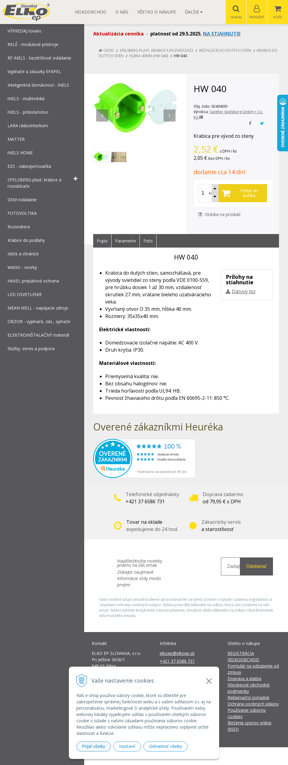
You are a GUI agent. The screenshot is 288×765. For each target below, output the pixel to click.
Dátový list (244, 291)
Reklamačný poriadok (248, 698)
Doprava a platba (244, 679)
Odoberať (256, 566)
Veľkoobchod (90, 12)
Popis (102, 241)
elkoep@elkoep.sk (177, 653)
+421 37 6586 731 (177, 661)
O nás (121, 12)
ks (210, 193)
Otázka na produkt (219, 214)
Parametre (125, 241)
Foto (148, 241)
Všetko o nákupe (156, 12)
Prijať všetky (93, 746)
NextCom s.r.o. (252, 756)
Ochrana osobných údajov (253, 704)
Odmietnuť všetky (165, 746)
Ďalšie (194, 12)
